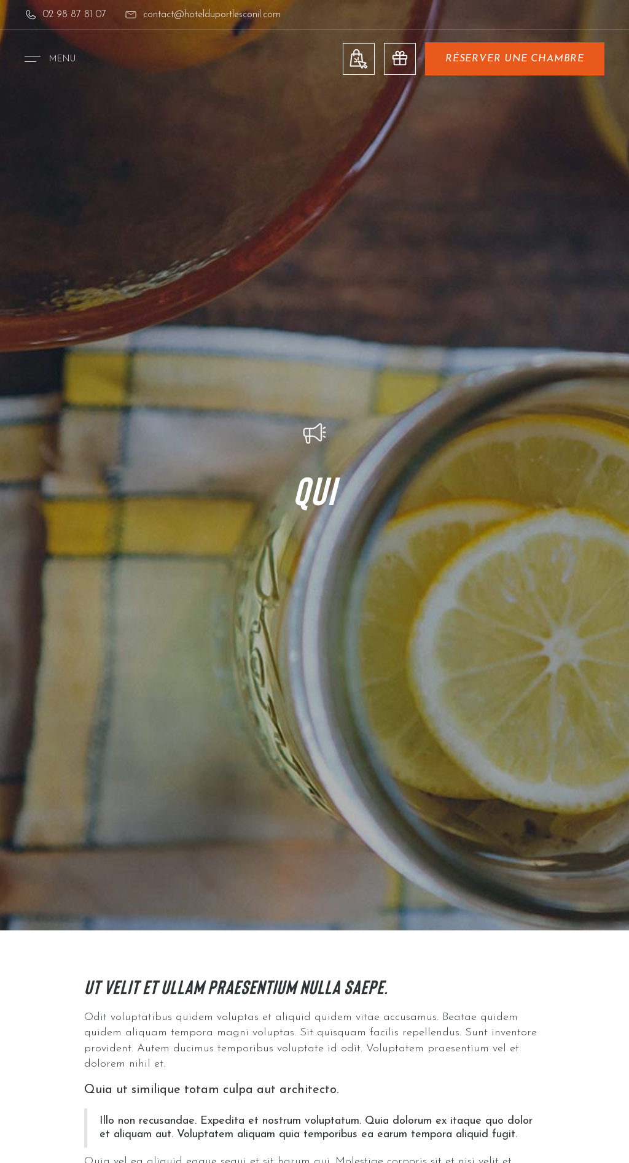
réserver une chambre (514, 59)
